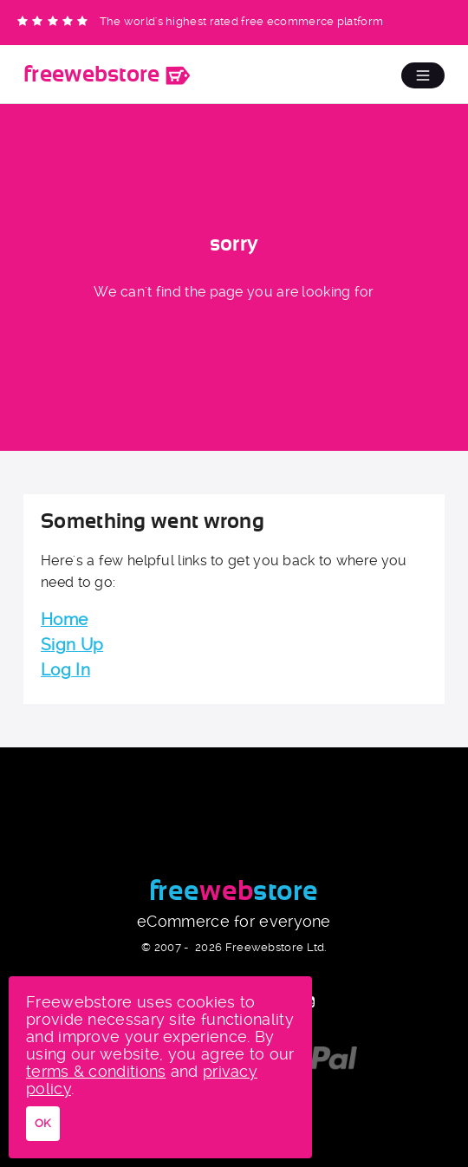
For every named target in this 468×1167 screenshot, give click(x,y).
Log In (65, 670)
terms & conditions (96, 1071)
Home (64, 619)
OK (43, 1123)
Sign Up (72, 645)
